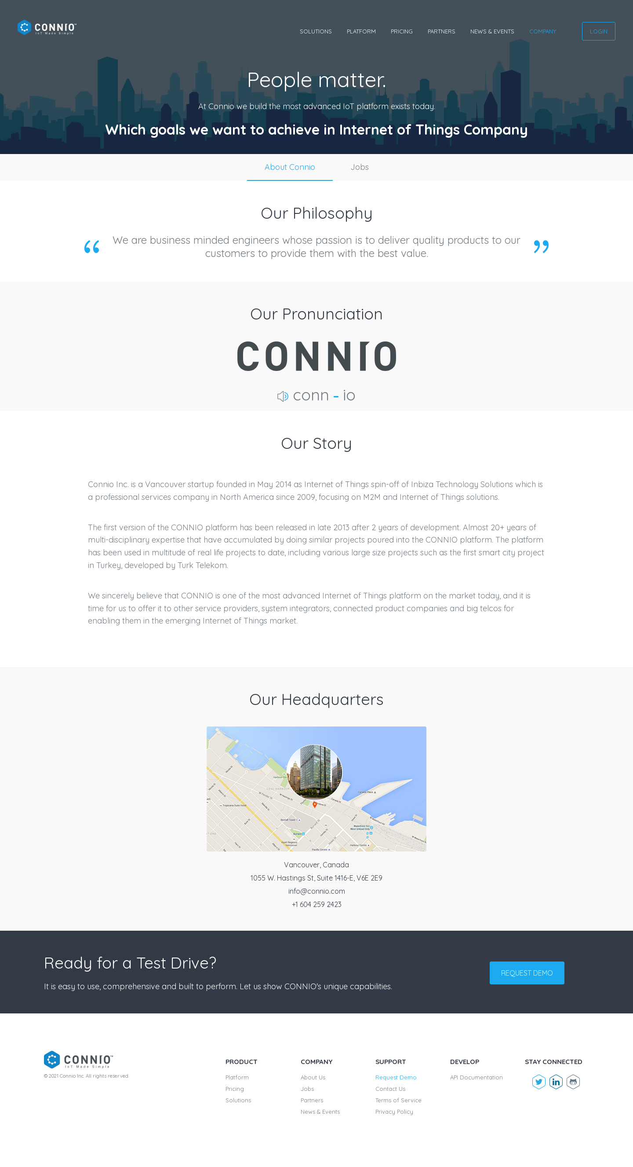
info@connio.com (316, 891)
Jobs (359, 167)
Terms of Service (398, 1100)
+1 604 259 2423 (317, 904)
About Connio (290, 167)
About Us (313, 1077)
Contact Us (390, 1088)
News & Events (492, 31)
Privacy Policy (394, 1111)
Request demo (527, 973)
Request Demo (396, 1077)
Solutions (316, 31)
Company (542, 31)
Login (599, 31)
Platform (361, 31)
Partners (441, 31)
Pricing (402, 31)
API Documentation (476, 1077)
